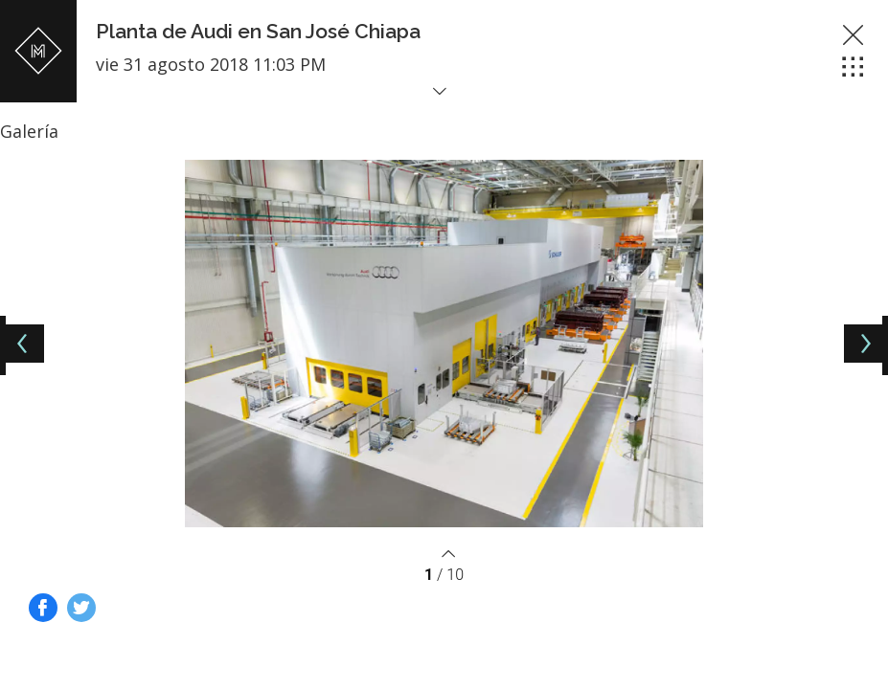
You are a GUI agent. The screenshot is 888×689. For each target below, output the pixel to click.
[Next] (863, 343)
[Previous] (25, 343)
